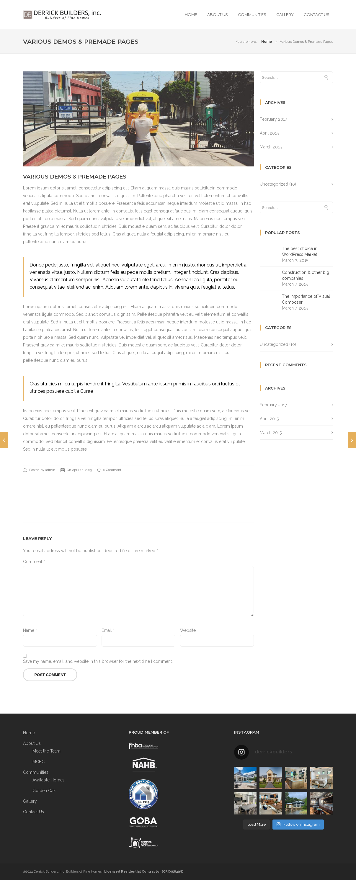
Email (108, 630)
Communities (252, 14)
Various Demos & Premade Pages (306, 42)
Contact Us (316, 14)
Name (30, 630)
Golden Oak (43, 790)
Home (191, 14)
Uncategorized (274, 184)
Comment (34, 561)
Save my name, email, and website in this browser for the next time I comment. (98, 661)
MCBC (38, 761)
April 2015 (269, 133)
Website (188, 630)
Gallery (285, 14)
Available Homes (48, 780)
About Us (217, 14)
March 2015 (271, 147)
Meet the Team (46, 751)
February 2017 (273, 119)
